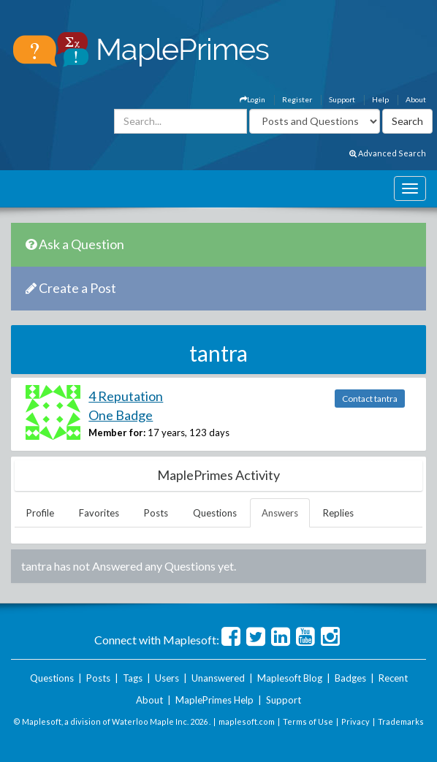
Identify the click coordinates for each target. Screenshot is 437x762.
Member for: (116, 432)
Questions (215, 513)
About (416, 99)
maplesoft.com (246, 721)
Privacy (355, 721)
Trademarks (401, 721)
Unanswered (218, 678)
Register (297, 99)
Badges (350, 678)
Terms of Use (308, 721)
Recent (393, 678)
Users (167, 678)
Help (380, 99)
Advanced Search (387, 153)
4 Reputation (125, 396)
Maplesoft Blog (289, 678)
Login (252, 99)
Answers (280, 513)
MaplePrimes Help (214, 700)
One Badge (120, 415)
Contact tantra (370, 398)
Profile (40, 513)
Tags (132, 678)
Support (342, 99)
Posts (156, 513)
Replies (338, 513)
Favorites (99, 513)
